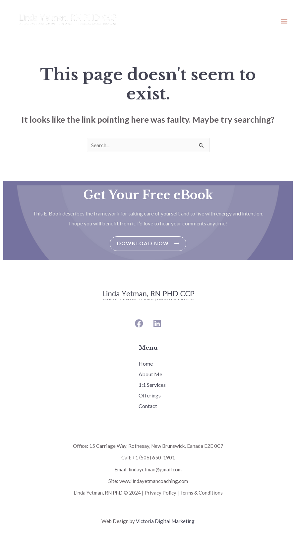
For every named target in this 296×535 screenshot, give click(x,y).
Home (146, 363)
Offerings (150, 395)
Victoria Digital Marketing (165, 521)
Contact (148, 406)
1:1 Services (152, 385)
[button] (283, 20)
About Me (150, 374)
